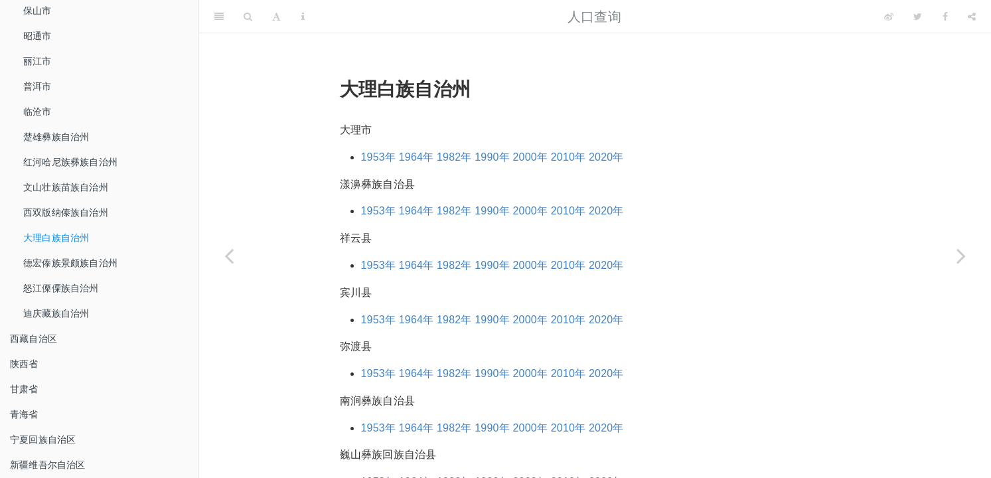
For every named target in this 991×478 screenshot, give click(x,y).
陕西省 (24, 363)
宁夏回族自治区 (43, 439)
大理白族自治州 (56, 237)
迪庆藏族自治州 (56, 313)
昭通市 (37, 36)
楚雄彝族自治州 (56, 136)
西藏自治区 (33, 338)
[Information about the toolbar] (303, 16)
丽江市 (37, 61)
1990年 (492, 157)
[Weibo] (888, 16)
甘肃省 (24, 389)
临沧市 (37, 111)
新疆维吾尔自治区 (48, 464)
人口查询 (594, 16)
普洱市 (37, 86)
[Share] (972, 16)
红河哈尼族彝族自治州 (70, 162)
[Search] (248, 16)
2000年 (530, 157)
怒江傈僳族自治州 (61, 288)
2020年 (606, 157)
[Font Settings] (276, 16)
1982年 (454, 157)
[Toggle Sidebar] (219, 16)
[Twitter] (917, 16)
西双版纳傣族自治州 (65, 212)
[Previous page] (229, 255)
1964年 (416, 157)
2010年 (568, 157)
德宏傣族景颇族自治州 (70, 263)
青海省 (24, 414)
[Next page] (961, 255)
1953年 (378, 157)
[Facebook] (945, 16)
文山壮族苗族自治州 (65, 187)
